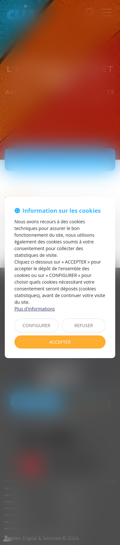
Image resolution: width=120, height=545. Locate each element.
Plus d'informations (34, 309)
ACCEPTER (60, 342)
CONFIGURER (36, 325)
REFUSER (83, 325)
